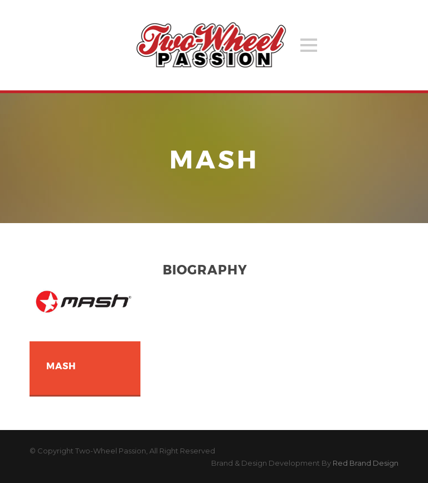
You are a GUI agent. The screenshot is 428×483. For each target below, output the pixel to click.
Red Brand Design (365, 462)
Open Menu (308, 45)
